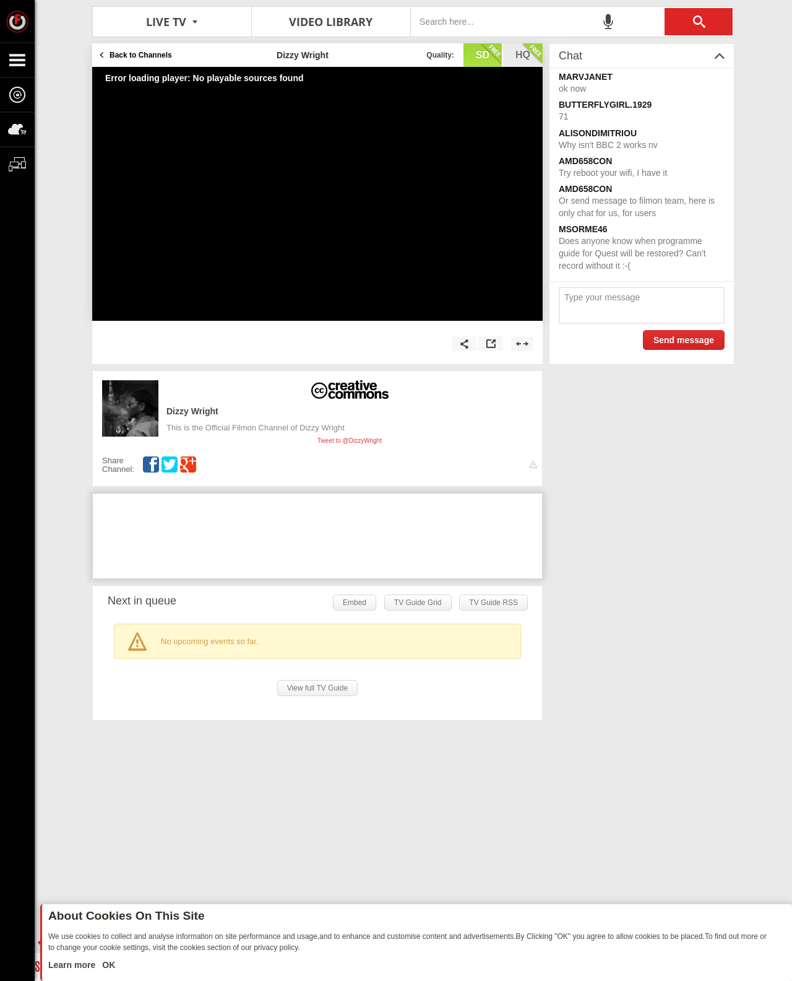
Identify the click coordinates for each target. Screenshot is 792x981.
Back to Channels (141, 55)
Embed (354, 602)
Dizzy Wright (192, 411)
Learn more (73, 965)
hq (529, 53)
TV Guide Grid (418, 602)
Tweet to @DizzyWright (349, 440)
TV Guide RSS (493, 602)
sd (489, 53)
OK (107, 965)
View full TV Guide (317, 688)
